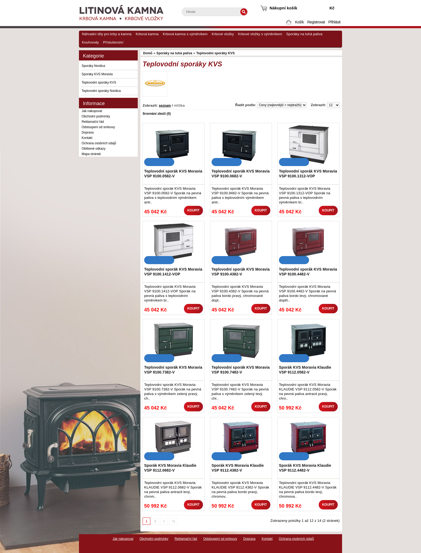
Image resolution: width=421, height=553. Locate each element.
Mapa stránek (91, 154)
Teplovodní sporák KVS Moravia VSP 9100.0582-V (173, 173)
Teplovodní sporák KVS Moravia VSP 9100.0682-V (241, 173)
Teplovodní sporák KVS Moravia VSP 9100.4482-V (308, 271)
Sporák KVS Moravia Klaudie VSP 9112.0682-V (170, 467)
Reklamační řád (93, 122)
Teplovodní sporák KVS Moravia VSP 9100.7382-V (173, 369)
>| (173, 521)
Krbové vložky (223, 34)
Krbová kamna (147, 34)
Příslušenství (113, 42)
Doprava (88, 132)
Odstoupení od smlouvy (98, 127)
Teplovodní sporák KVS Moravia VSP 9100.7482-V (241, 369)
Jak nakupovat (92, 111)
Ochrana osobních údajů (99, 143)
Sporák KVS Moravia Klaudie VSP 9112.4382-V (238, 467)
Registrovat (316, 22)
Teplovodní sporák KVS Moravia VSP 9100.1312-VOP (308, 173)
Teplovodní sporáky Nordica (101, 91)
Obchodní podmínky (96, 116)
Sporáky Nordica (93, 66)
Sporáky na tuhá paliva (304, 34)
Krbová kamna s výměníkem (185, 34)
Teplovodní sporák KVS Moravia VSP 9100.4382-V (241, 271)
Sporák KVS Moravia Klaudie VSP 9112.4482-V (305, 467)
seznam (165, 105)
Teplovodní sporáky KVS (99, 82)
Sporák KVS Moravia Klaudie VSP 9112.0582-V (305, 369)
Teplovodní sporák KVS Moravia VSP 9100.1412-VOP (173, 271)
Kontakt (87, 138)
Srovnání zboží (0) (157, 114)
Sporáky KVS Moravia (97, 74)
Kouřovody (90, 42)
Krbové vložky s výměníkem (260, 34)
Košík (299, 22)
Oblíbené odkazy (94, 148)
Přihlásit (334, 22)
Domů (289, 22)
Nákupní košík (283, 8)
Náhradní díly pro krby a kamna (107, 34)
